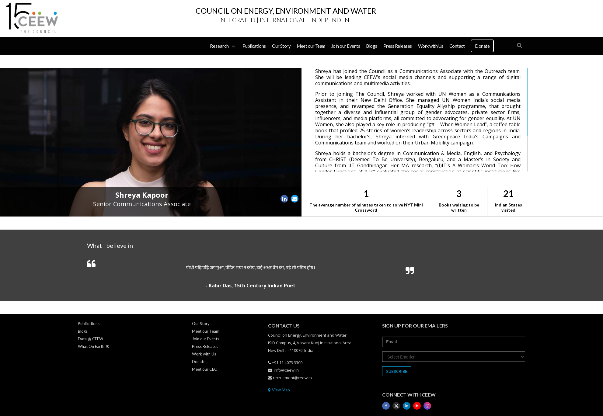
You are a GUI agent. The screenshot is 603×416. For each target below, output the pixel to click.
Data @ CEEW (90, 338)
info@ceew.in (283, 370)
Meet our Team (311, 46)
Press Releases (397, 46)
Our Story (281, 46)
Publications (254, 46)
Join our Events (345, 46)
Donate (482, 46)
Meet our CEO (205, 369)
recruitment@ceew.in (290, 377)
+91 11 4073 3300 (285, 362)
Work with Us (430, 46)
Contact (457, 46)
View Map (279, 389)
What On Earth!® (94, 346)
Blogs (371, 46)
